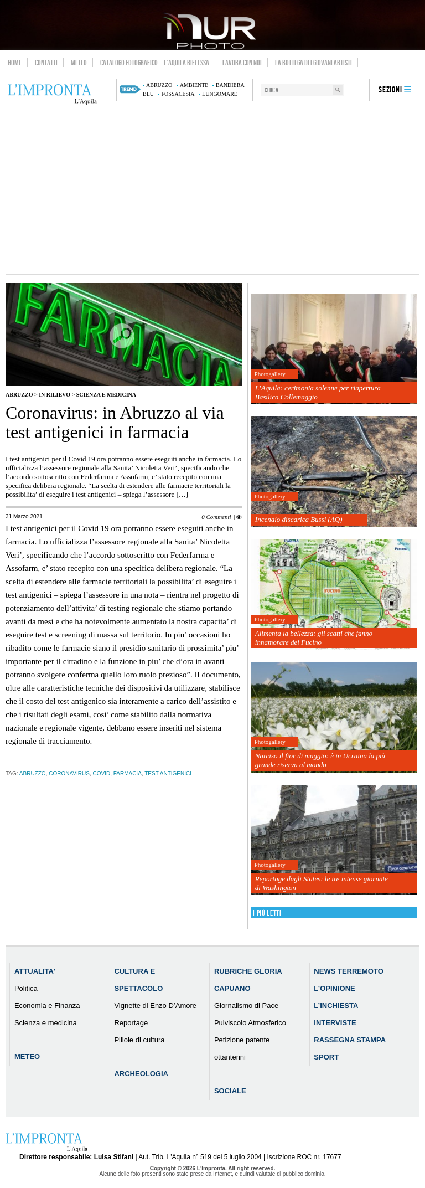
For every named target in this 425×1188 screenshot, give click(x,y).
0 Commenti (216, 516)
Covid (101, 773)
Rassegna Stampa (350, 1040)
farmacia (127, 773)
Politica (26, 988)
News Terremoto (348, 971)
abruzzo (159, 85)
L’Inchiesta (336, 1005)
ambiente (194, 85)
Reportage (131, 1023)
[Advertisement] (212, 190)
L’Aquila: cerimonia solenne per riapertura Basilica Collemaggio (318, 392)
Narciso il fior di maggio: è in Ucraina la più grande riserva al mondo (320, 760)
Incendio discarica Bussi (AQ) (299, 519)
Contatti (46, 62)
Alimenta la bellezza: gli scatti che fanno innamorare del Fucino (313, 637)
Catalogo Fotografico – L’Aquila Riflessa (154, 62)
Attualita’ (34, 971)
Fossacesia (178, 94)
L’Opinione (334, 988)
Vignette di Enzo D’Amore (155, 1005)
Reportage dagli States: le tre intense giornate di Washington (321, 883)
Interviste (335, 1023)
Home (15, 62)
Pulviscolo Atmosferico (250, 1023)
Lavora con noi (242, 62)
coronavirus (69, 773)
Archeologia (141, 1073)
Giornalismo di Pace (246, 1005)
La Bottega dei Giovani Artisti (313, 62)
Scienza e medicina (106, 395)
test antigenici (167, 773)
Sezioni (390, 90)
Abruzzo (19, 395)
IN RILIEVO (54, 395)
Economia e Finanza (47, 1005)
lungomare (219, 94)
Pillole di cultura (139, 1040)
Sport (326, 1057)
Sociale (230, 1091)
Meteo (79, 62)
